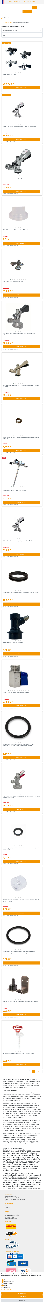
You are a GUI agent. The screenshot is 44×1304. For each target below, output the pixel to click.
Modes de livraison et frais (12, 1197)
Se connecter (8, 1205)
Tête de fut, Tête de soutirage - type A (14, 281)
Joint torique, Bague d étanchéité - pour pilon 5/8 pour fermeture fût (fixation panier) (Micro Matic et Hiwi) (18, 744)
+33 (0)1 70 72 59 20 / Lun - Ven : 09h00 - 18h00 (20, 1)
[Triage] (22, 30)
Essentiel (6, 1279)
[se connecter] (15, 11)
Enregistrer (22, 1300)
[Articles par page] (22, 35)
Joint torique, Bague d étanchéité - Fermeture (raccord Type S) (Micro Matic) (21, 848)
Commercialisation (9, 1281)
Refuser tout (21, 1296)
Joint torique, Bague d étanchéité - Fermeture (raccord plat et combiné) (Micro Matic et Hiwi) (20, 593)
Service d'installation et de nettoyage (15, 1199)
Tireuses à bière (8, 22)
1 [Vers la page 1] (33, 1071)
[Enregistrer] (18, 11)
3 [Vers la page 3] (38, 1071)
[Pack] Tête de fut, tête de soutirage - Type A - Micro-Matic (19, 126)
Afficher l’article (21, 294)
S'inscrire (7, 1207)
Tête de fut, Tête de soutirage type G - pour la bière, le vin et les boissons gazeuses (21, 796)
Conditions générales (11, 1218)
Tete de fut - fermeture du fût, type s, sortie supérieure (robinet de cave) (21, 386)
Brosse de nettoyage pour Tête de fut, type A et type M (18, 1053)
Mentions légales (9, 1217)
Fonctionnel (7, 1287)
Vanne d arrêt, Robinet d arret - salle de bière (16, 692)
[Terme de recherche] (20, 7)
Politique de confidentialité (12, 1215)
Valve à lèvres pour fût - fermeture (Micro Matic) (16, 229)
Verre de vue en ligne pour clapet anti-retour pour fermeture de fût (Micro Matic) (21, 900)
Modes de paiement (10, 1196)
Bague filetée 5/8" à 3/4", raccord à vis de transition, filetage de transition (21, 437)
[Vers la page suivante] (41, 1071)
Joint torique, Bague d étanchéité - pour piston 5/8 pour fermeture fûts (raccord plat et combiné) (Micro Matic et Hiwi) (20, 952)
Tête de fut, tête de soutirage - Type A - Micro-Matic (17, 540)
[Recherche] (34, 7)
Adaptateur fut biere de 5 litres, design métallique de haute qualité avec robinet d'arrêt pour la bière (20, 489)
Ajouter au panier (27, 87)
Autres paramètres (6, 1289)
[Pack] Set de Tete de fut (10, 74)
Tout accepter (22, 1293)
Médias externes (8, 1283)
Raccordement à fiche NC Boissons (13, 642)
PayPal (6, 1285)
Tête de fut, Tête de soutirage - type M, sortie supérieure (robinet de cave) (19, 334)
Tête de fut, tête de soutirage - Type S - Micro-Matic (17, 177)
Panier (7, 1209)
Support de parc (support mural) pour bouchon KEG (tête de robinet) (20, 1002)
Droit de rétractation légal (12, 1213)
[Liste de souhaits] (21, 11)
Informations (8, 1200)
